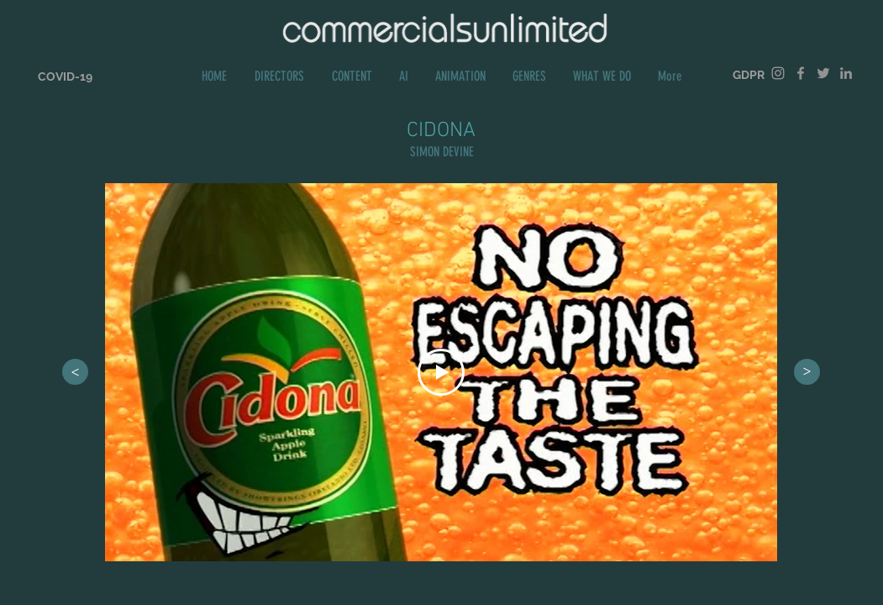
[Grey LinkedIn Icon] (846, 73)
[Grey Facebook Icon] (800, 73)
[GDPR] (749, 75)
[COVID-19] (65, 77)
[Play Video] (441, 372)
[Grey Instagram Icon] (778, 73)
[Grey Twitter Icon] (823, 73)
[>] (75, 372)
